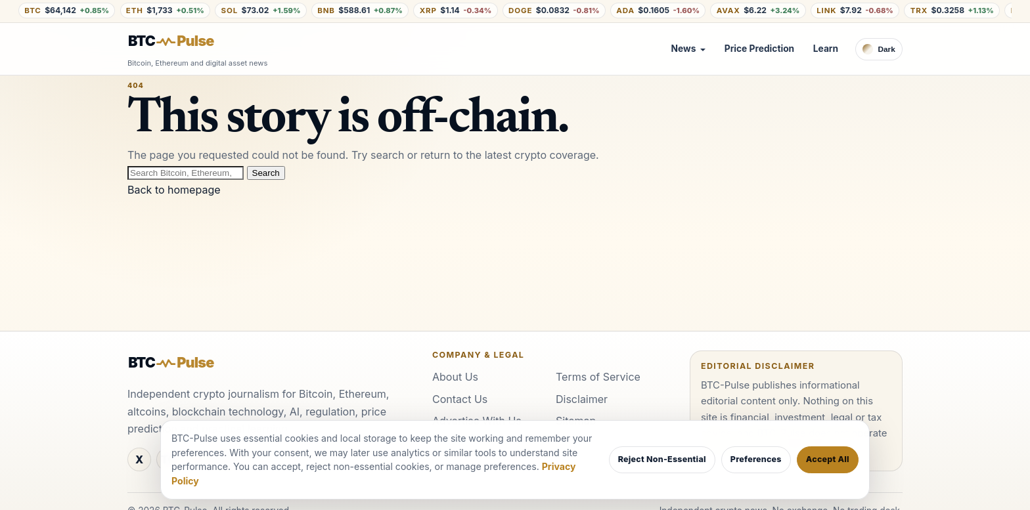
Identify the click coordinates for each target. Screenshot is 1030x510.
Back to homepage (174, 189)
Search (266, 173)
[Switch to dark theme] (879, 49)
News (683, 48)
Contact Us (459, 399)
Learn (825, 48)
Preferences (756, 459)
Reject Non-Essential (662, 459)
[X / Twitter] (139, 459)
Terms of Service (598, 376)
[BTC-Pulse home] (181, 41)
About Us (455, 376)
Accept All (827, 459)
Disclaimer (582, 399)
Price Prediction (759, 48)
